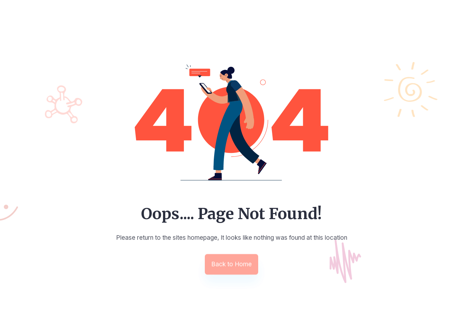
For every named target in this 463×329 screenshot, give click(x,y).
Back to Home (231, 264)
